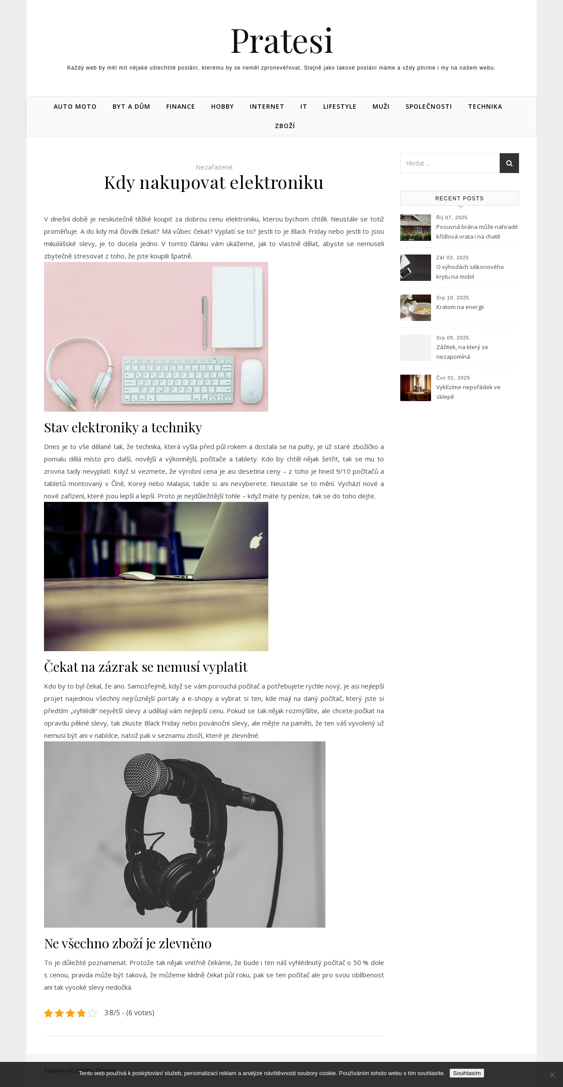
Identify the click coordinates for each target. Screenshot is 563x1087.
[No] (552, 1074)
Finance (180, 106)
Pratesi (281, 39)
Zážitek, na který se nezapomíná (462, 352)
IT (303, 106)
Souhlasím (467, 1073)
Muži (381, 106)
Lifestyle (340, 106)
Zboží (285, 126)
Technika (485, 106)
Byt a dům (131, 106)
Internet (267, 106)
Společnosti (429, 106)
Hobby (222, 106)
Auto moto (75, 106)
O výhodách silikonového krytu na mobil (470, 271)
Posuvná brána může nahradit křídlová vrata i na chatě (477, 231)
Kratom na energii (460, 307)
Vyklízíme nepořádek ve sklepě (468, 392)
